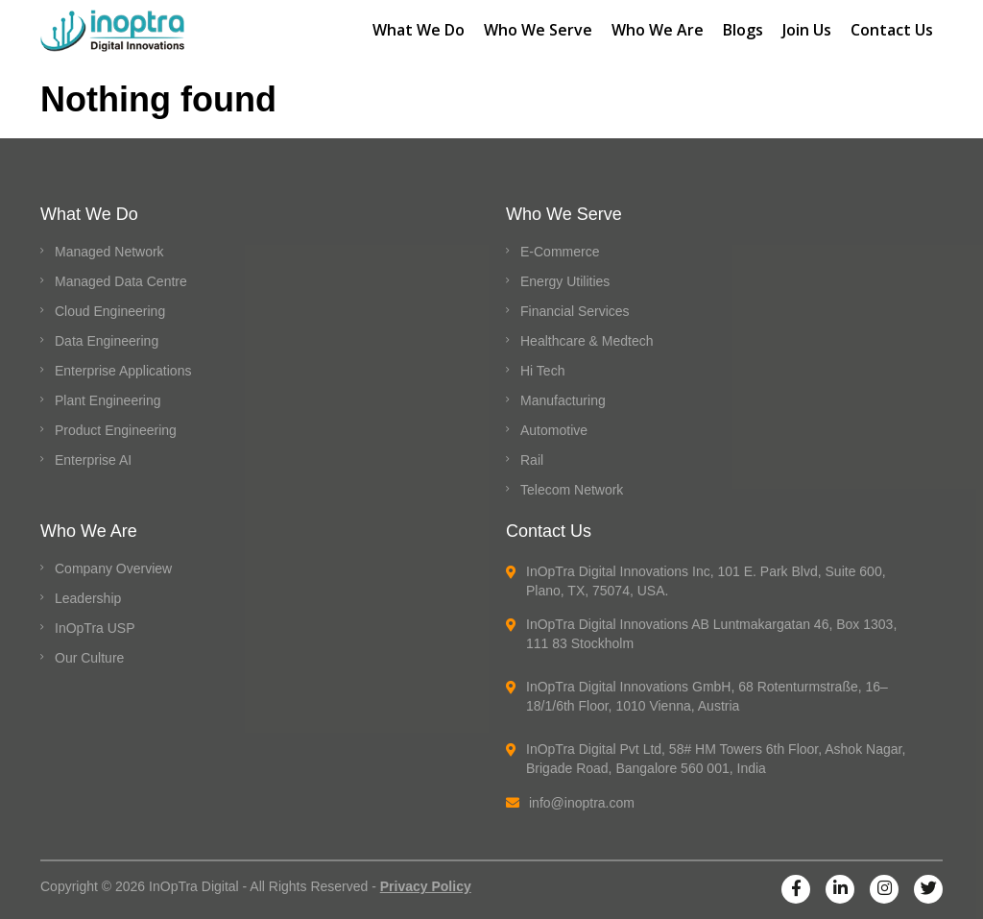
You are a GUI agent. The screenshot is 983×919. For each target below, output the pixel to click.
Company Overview (113, 568)
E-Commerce (559, 251)
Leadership (88, 598)
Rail (531, 460)
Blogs (743, 29)
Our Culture (89, 657)
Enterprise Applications (123, 370)
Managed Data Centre (121, 281)
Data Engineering (106, 341)
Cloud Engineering (110, 311)
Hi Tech (542, 370)
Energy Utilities (565, 281)
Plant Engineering (108, 400)
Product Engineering (116, 430)
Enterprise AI (93, 460)
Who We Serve (538, 29)
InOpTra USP (95, 628)
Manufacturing (563, 400)
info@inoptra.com (570, 802)
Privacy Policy (425, 886)
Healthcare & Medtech (587, 341)
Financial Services (575, 311)
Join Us (806, 29)
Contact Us (892, 29)
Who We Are (657, 29)
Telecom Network (571, 489)
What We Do (418, 29)
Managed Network (109, 251)
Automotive (553, 430)
